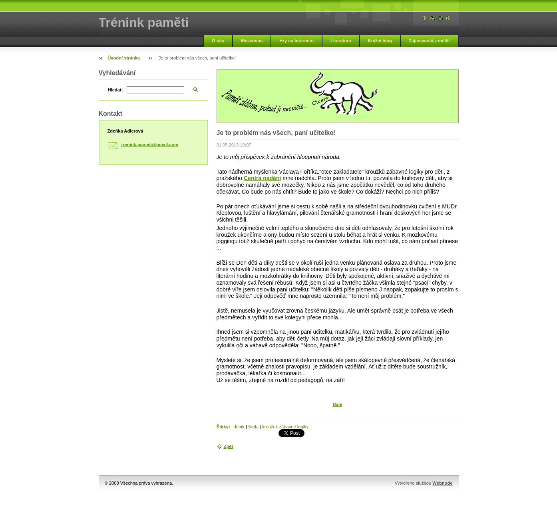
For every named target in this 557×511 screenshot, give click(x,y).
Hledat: (115, 89)
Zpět (228, 446)
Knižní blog (380, 40)
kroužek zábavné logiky (285, 426)
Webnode (442, 483)
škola (253, 426)
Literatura (340, 40)
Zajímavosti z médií (429, 40)
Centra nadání (262, 178)
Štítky (223, 426)
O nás (218, 40)
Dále (337, 404)
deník (238, 426)
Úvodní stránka (123, 57)
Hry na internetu (296, 40)
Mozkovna (252, 40)
